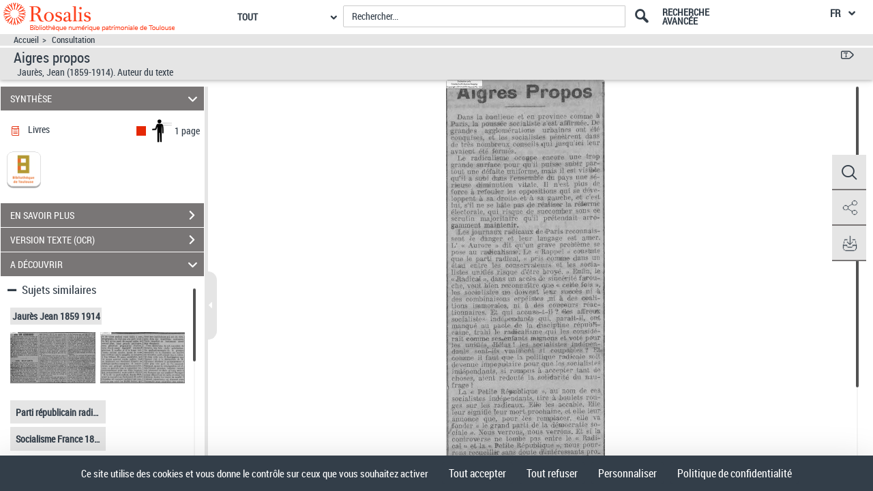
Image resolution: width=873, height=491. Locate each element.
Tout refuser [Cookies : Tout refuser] (552, 473)
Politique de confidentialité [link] (734, 473)
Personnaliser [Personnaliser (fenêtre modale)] (627, 473)
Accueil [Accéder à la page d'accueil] (26, 40)
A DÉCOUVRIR (106, 264)
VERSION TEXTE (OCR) (107, 240)
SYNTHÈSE (106, 98)
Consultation (73, 40)
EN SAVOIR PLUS (107, 215)
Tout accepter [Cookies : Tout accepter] (477, 473)
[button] (849, 172)
